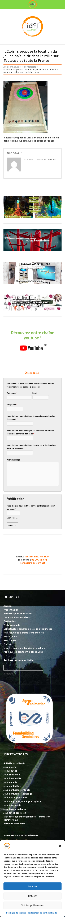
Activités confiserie (14, 763)
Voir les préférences (32, 905)
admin (19, 153)
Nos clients (9, 640)
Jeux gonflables (12, 786)
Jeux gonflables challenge (17, 793)
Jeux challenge (11, 774)
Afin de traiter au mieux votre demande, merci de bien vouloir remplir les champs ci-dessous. (30, 385)
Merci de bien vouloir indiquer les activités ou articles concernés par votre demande (30, 432)
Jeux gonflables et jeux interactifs (19, 66)
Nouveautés (10, 770)
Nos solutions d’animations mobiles (23, 632)
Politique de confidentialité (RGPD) (23, 651)
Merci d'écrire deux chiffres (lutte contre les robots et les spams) (31, 507)
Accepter (33, 886)
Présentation (10, 609)
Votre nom (12, 393)
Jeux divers (9, 766)
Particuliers (9, 621)
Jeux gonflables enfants (16, 789)
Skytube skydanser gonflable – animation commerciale (26, 818)
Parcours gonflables (14, 823)
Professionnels (11, 625)
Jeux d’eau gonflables (15, 797)
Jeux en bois (10, 782)
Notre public (10, 636)
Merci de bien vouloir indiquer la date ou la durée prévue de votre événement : (31, 447)
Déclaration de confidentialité (42, 912)
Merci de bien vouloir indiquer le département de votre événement (31, 417)
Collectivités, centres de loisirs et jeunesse (27, 628)
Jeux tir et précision (14, 812)
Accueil (7, 605)
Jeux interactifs (12, 778)
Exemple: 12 (12, 517)
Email (35, 393)
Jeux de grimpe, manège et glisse (22, 801)
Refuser (32, 896)
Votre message (13, 460)
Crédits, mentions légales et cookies (24, 647)
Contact (7, 644)
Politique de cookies (16, 912)
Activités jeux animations (18, 613)
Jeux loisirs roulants (14, 809)
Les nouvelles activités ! (17, 617)
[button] (60, 846)
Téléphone (12, 404)
